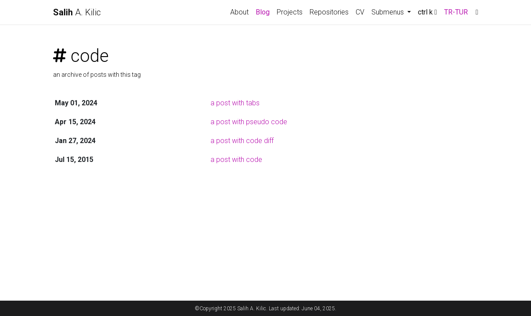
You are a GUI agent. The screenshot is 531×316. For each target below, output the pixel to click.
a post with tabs (235, 103)
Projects (290, 12)
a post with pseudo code (248, 122)
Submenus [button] (388, 12)
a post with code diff (242, 140)
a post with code (236, 159)
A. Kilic (77, 12)
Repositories (329, 12)
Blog (263, 12)
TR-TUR (456, 12)
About (239, 12)
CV (360, 12)
